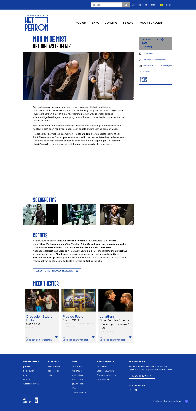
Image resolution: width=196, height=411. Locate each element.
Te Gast (129, 22)
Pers (74, 388)
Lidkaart (52, 375)
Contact (136, 5)
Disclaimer (157, 401)
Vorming (111, 22)
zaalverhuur (105, 361)
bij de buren (28, 371)
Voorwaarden (103, 379)
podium (26, 366)
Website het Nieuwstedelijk (57, 270)
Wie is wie (77, 366)
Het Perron (102, 366)
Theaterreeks (54, 366)
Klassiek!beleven (31, 384)
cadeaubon (77, 375)
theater (146, 71)
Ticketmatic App (80, 392)
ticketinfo (77, 371)
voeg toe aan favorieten (39, 338)
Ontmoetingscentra (106, 375)
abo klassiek (53, 371)
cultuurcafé (77, 379)
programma (31, 361)
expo (25, 375)
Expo (95, 22)
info (75, 361)
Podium (81, 22)
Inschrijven (141, 376)
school (26, 379)
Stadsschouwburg (105, 371)
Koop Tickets (148, 5)
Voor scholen (151, 22)
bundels (53, 361)
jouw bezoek (78, 384)
